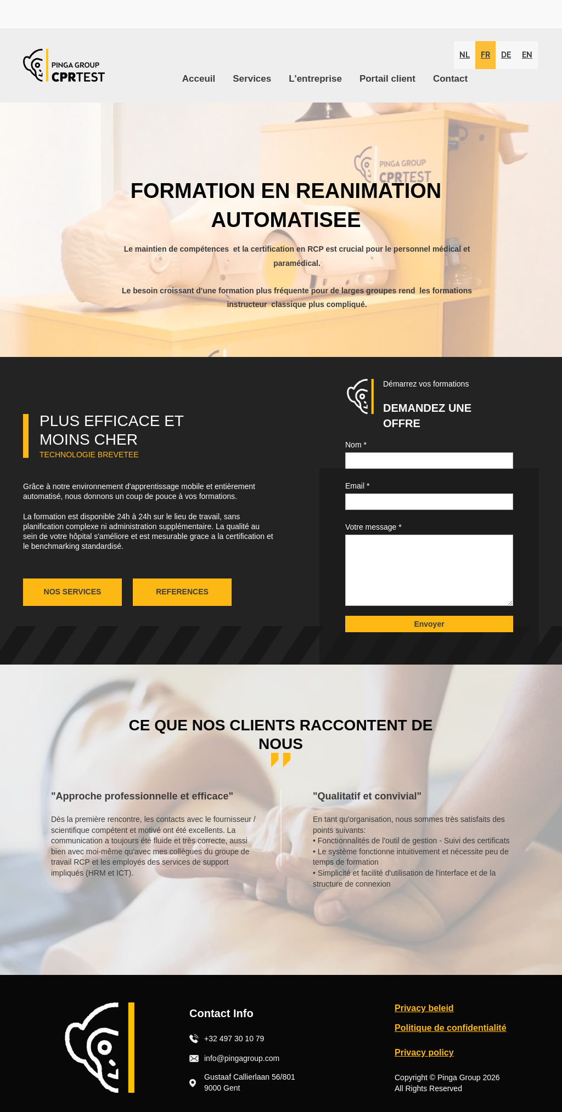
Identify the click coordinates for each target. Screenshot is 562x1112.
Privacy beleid (424, 1008)
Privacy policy (424, 1052)
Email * (357, 485)
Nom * (356, 444)
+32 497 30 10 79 (234, 1038)
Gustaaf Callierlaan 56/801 (249, 1077)
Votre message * (373, 527)
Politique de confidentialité (451, 1027)
